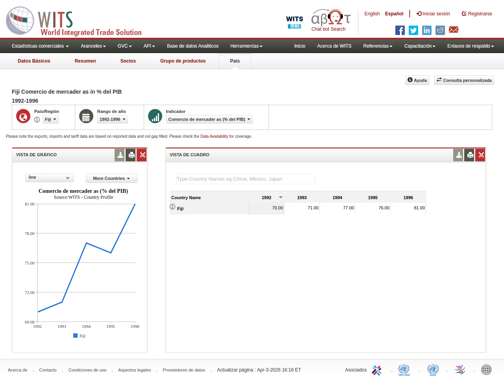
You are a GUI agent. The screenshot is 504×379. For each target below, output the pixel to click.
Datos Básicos (34, 61)
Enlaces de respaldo (470, 46)
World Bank (488, 369)
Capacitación (419, 46)
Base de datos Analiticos (193, 46)
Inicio (299, 46)
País (235, 61)
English (372, 14)
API (149, 46)
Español (394, 14)
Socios (128, 61)
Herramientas (246, 46)
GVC (125, 46)
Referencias (378, 46)
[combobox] (49, 178)
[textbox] (245, 179)
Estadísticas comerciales (40, 46)
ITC (378, 369)
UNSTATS (433, 369)
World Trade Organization (461, 369)
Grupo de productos (183, 61)
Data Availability (214, 136)
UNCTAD (405, 369)
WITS (79, 19)
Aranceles (93, 46)
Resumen (85, 61)
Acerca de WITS (334, 46)
